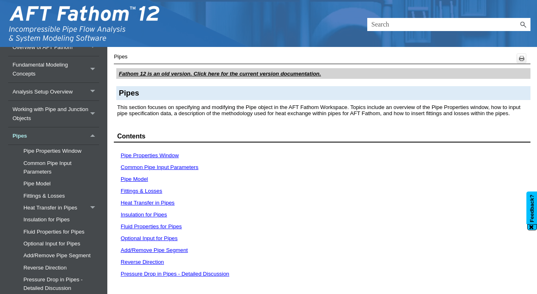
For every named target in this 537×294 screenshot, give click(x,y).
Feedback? (532, 209)
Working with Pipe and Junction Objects (56, 114)
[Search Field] (448, 24)
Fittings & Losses (43, 196)
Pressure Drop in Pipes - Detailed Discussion (175, 274)
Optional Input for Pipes (51, 244)
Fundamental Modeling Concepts (56, 69)
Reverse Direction (45, 268)
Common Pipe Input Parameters (47, 167)
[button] (523, 24)
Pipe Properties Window (52, 151)
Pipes (56, 136)
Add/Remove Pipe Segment (56, 255)
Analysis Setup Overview (56, 91)
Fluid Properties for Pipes (53, 232)
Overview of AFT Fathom (56, 47)
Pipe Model (37, 183)
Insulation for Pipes (46, 219)
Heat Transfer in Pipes (61, 208)
